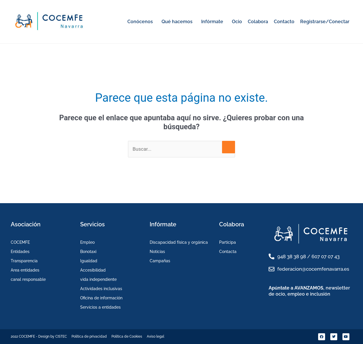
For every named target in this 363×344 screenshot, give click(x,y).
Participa (227, 242)
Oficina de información (101, 298)
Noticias (157, 251)
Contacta (227, 251)
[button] (141, 21)
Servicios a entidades (100, 307)
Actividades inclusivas (101, 288)
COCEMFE (20, 242)
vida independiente (98, 279)
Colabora (258, 21)
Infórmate (212, 21)
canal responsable (28, 279)
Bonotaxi (88, 251)
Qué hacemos (177, 21)
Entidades (20, 251)
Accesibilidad (93, 270)
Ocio (237, 21)
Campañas (160, 261)
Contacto (284, 21)
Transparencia (24, 261)
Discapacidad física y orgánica (179, 242)
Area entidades (25, 270)
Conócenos (140, 21)
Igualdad (88, 261)
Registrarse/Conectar (324, 21)
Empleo (87, 242)
